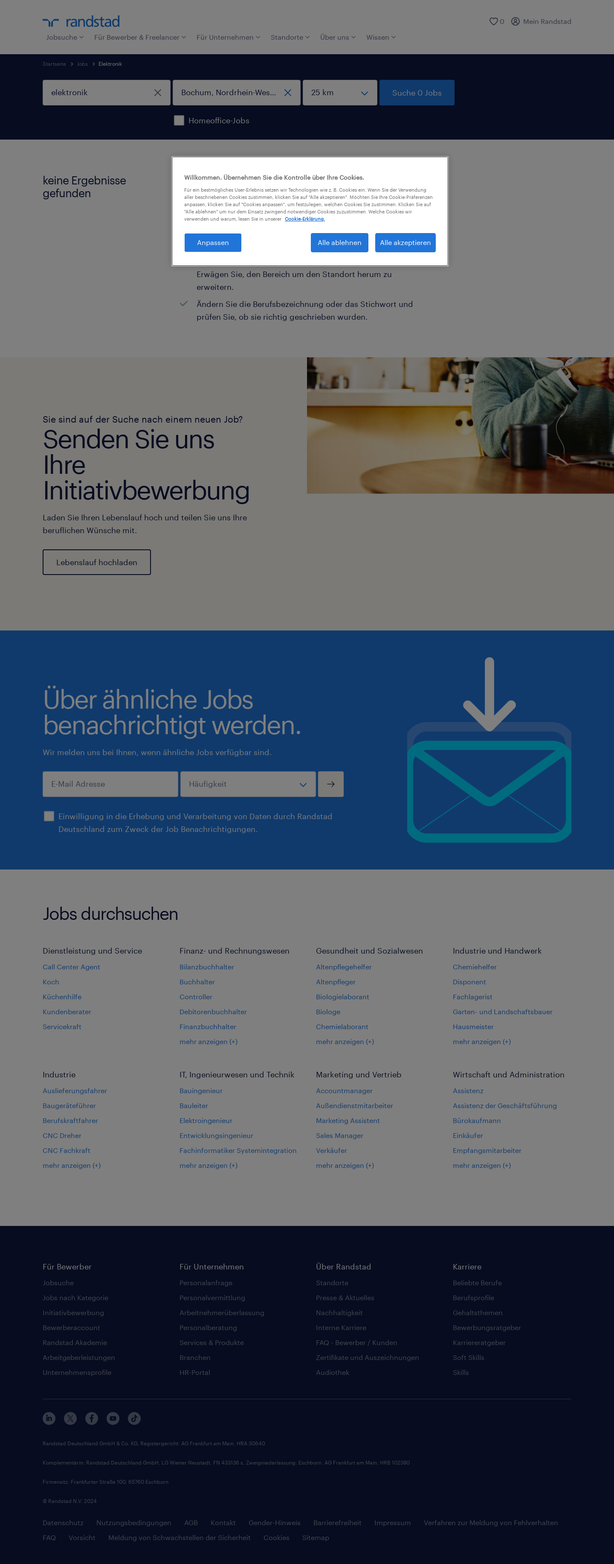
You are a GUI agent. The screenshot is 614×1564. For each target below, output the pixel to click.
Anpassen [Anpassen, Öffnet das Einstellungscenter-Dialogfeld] (213, 242)
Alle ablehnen (340, 242)
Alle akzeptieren (405, 242)
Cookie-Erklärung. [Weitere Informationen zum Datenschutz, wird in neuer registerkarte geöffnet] (305, 219)
